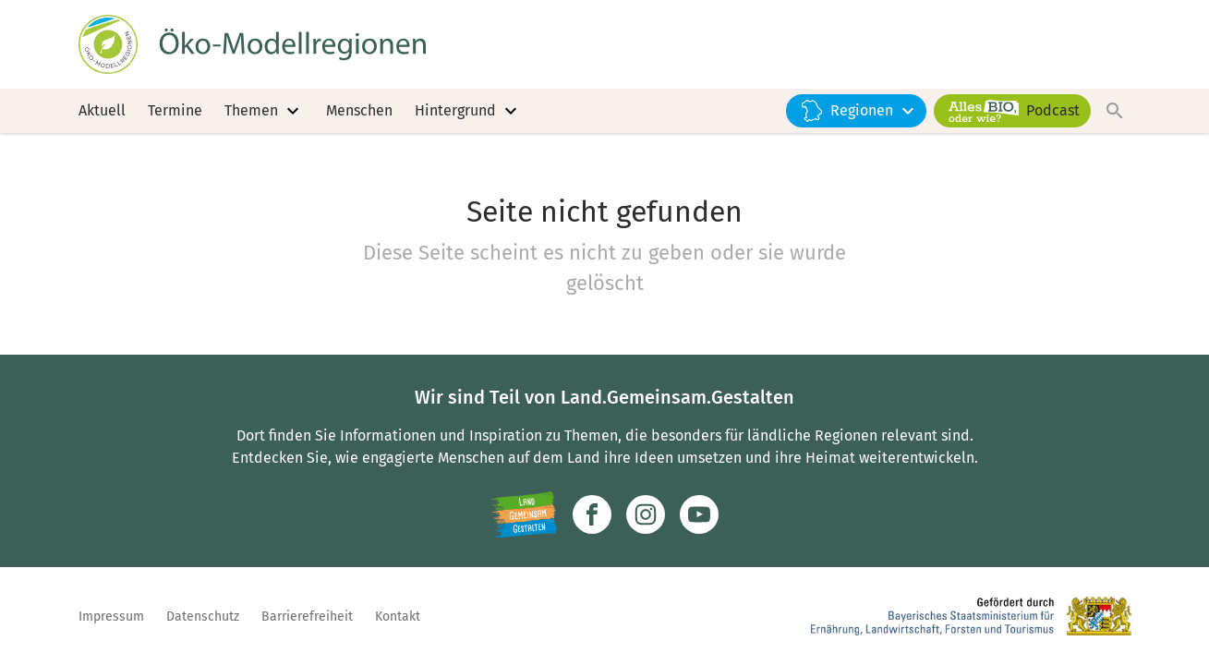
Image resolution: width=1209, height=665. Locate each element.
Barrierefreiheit (307, 616)
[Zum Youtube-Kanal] (699, 514)
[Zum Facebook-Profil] (592, 514)
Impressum (111, 616)
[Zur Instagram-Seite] (645, 514)
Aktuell (102, 110)
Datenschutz (202, 616)
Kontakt (397, 616)
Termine (175, 110)
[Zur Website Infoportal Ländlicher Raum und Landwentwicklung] (524, 514)
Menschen (359, 110)
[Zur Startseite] (252, 44)
